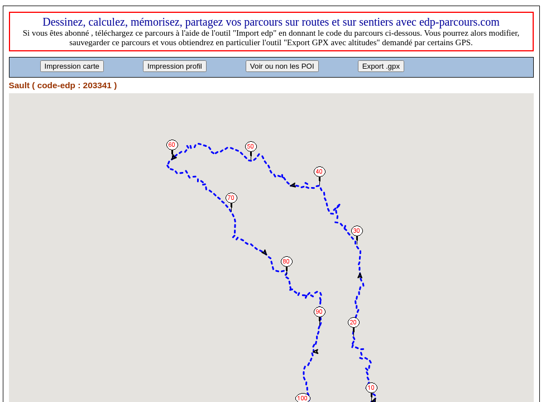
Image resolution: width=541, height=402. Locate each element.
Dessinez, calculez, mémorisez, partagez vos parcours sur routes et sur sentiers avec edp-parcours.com (271, 22)
